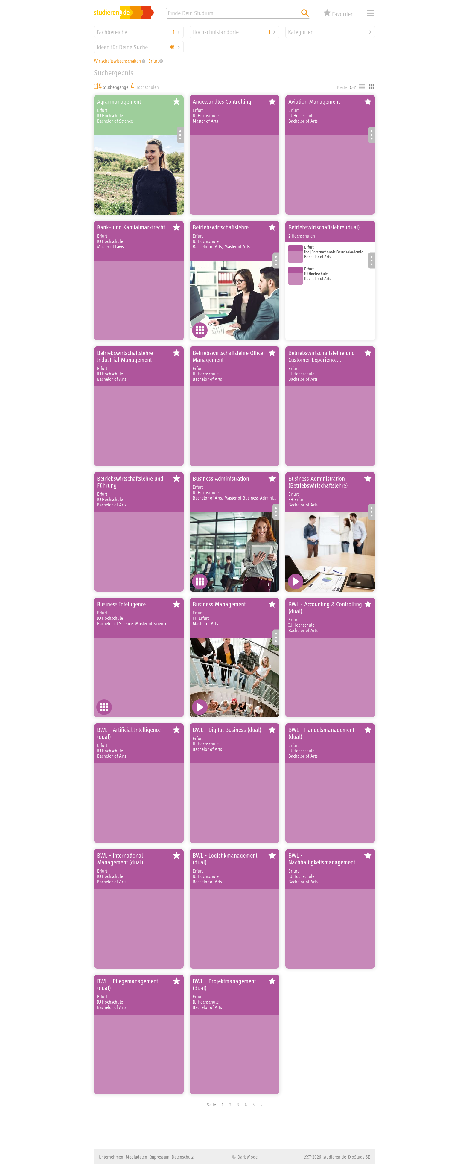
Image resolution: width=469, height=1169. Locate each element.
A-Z (352, 87)
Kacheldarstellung (371, 86)
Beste (342, 87)
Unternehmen (111, 1156)
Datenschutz (183, 1156)
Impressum (159, 1156)
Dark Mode (247, 1156)
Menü (370, 13)
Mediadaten (136, 1156)
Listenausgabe (362, 86)
